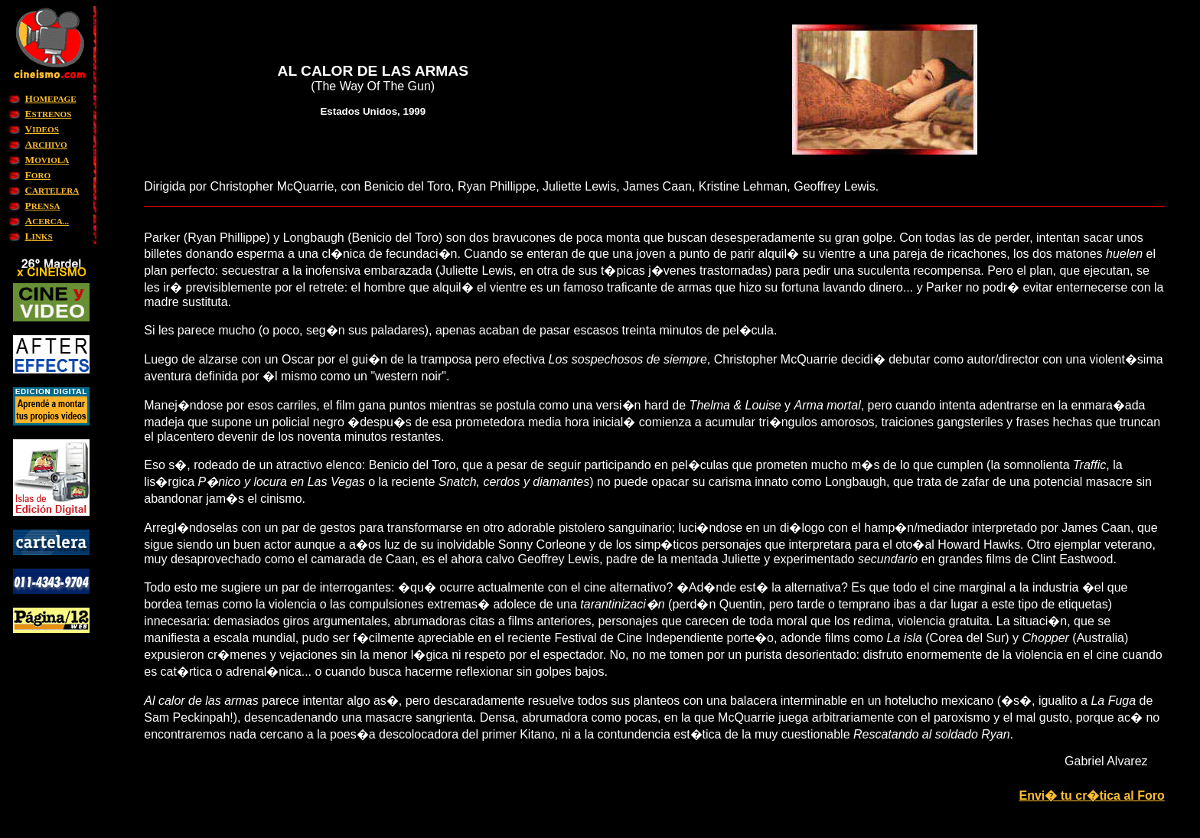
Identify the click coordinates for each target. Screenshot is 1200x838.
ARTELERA (52, 190)
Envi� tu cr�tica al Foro (1091, 795)
